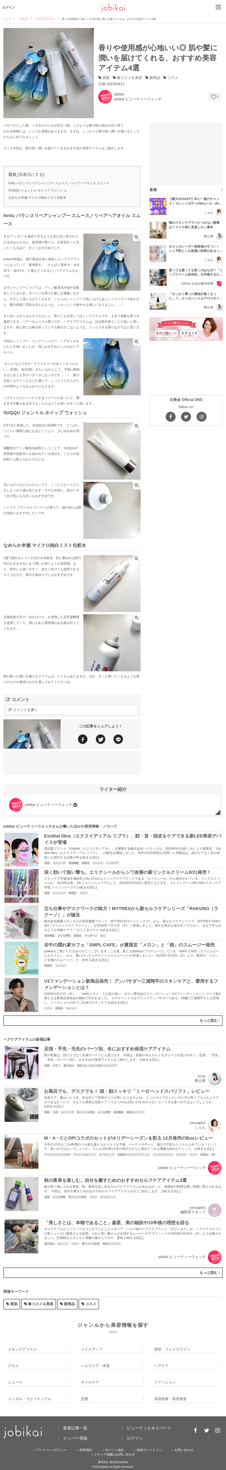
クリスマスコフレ (163, 1154)
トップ (7, 19)
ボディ (57, 1065)
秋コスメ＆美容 (86, 1112)
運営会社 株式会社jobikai (113, 1462)
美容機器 (74, 863)
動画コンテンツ (136, 1112)
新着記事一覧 (75, 1428)
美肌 (47, 863)
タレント (71, 1008)
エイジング (59, 863)
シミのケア (112, 863)
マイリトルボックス (85, 1154)
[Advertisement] (72, 762)
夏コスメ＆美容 (91, 1243)
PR (213, 1154)
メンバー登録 (75, 1438)
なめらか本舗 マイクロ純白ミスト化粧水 (37, 197)
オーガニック (107, 1154)
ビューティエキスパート (149, 1428)
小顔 (56, 1112)
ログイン (8, 7)
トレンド (98, 863)
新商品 (86, 863)
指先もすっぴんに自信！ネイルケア (97, 1065)
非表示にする (31, 174)
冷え (103, 935)
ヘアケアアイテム (45, 19)
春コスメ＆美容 (38, 1304)
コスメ (84, 893)
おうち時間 (64, 935)
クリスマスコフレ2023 (58, 1154)
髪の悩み (69, 1065)
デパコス (181, 1154)
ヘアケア (23, 19)
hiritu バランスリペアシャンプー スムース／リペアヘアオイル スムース (59, 183)
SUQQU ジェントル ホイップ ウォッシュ (37, 190)
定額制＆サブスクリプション (134, 1154)
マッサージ (91, 935)
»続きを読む (89, 857)
